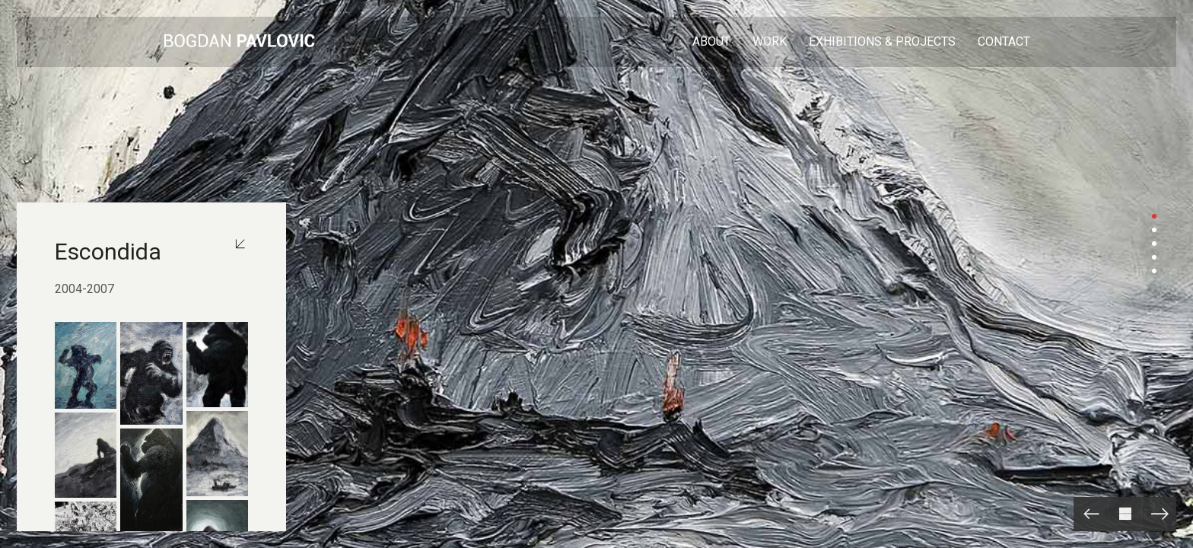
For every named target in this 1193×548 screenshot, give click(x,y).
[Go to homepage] (239, 42)
